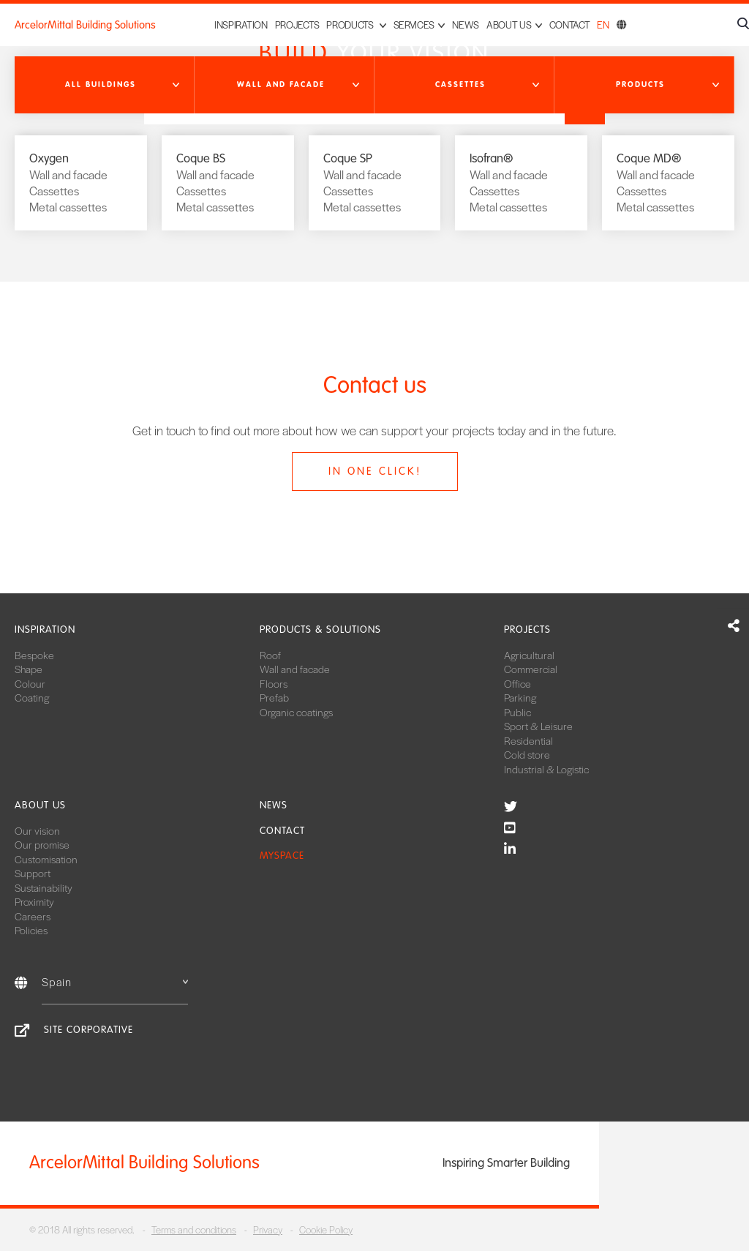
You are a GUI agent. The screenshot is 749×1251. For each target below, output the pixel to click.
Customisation (46, 859)
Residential (528, 740)
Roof (270, 654)
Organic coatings (296, 712)
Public (517, 712)
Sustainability (43, 887)
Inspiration (241, 24)
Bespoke (34, 654)
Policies (31, 930)
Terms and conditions (193, 1229)
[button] (105, 84)
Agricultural (529, 654)
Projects (297, 24)
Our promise (42, 844)
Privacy (267, 1229)
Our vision (37, 830)
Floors (273, 683)
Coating (32, 697)
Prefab (274, 697)
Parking (520, 697)
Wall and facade (295, 668)
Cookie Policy (326, 1229)
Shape (28, 668)
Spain (115, 981)
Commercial (530, 668)
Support (32, 872)
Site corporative (88, 1029)
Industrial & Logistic (546, 769)
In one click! (374, 471)
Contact (569, 24)
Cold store (527, 754)
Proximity (34, 901)
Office (517, 683)
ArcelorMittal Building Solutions (85, 24)
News (465, 24)
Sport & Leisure (538, 725)
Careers (32, 916)
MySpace (282, 855)
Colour (30, 683)
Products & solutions (320, 629)
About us (40, 805)
